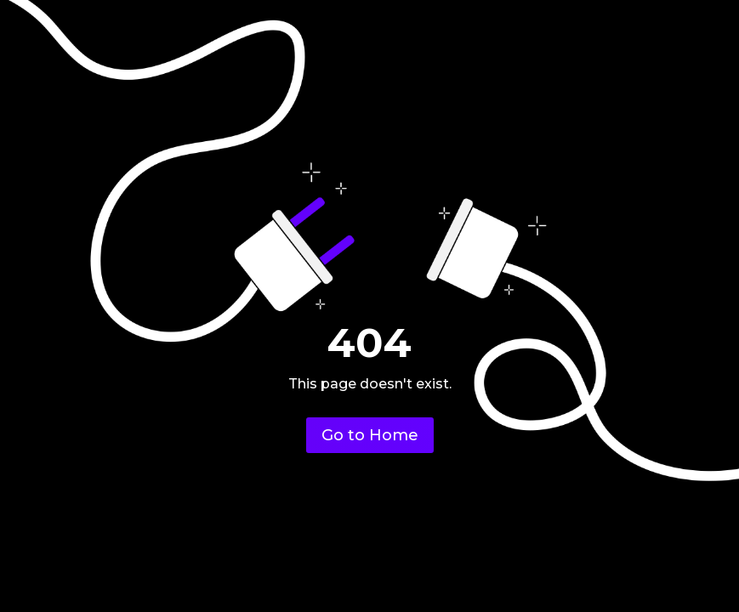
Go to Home (369, 435)
